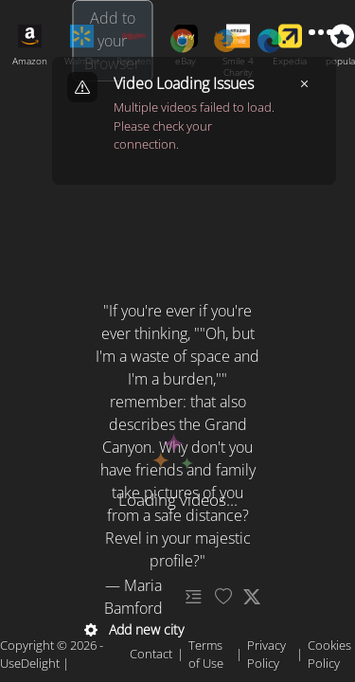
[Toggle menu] (321, 32)
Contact (151, 653)
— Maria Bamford (133, 597)
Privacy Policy (266, 654)
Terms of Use (205, 654)
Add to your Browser (112, 41)
